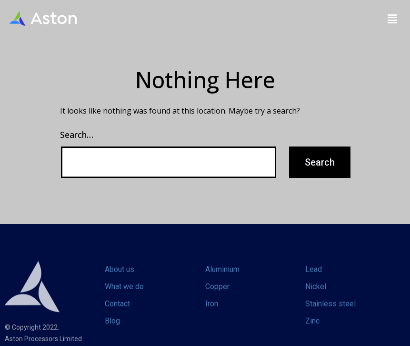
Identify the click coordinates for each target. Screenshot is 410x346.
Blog (112, 329)
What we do (124, 295)
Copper (217, 295)
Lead (313, 278)
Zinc (312, 329)
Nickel (315, 295)
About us (119, 278)
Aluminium (222, 278)
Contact (117, 312)
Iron (211, 312)
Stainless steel (330, 312)
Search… (76, 134)
